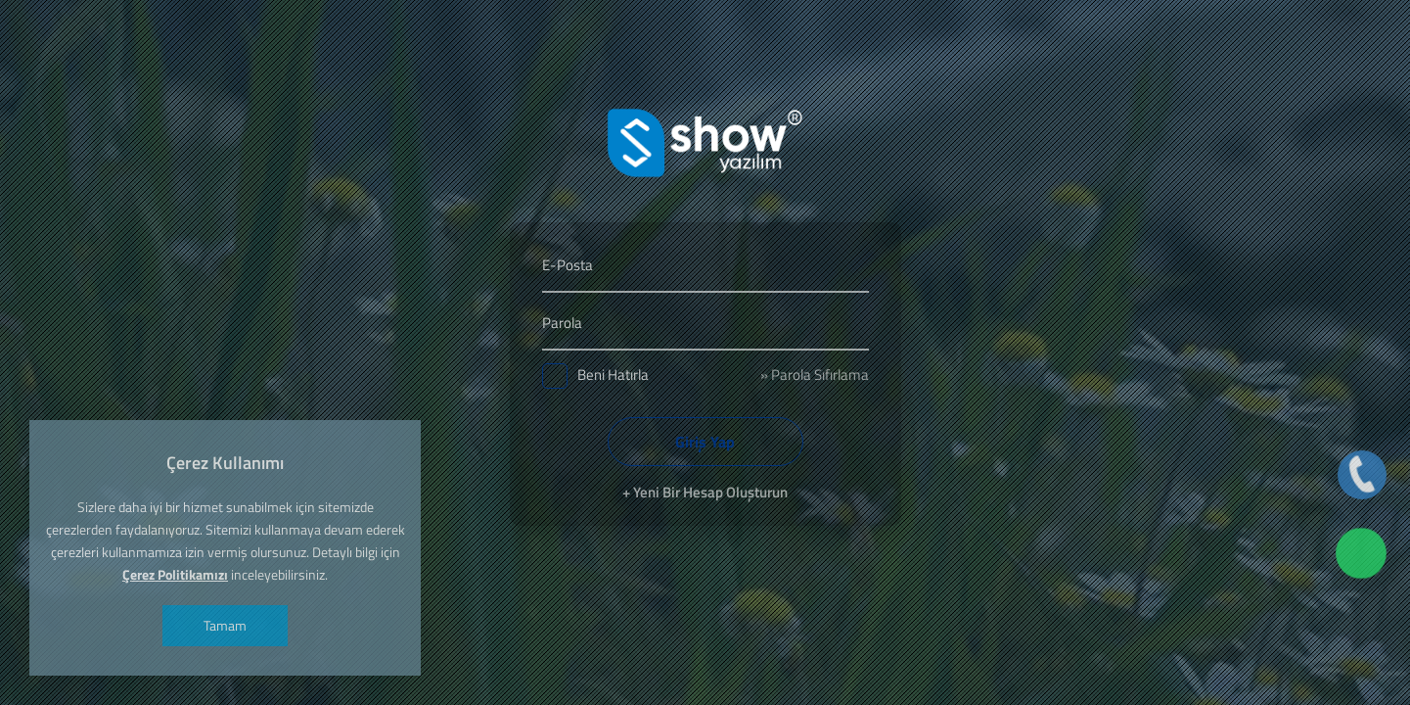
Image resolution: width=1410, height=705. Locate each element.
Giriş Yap (705, 441)
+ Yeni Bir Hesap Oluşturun (705, 492)
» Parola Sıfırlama (814, 374)
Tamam (225, 625)
